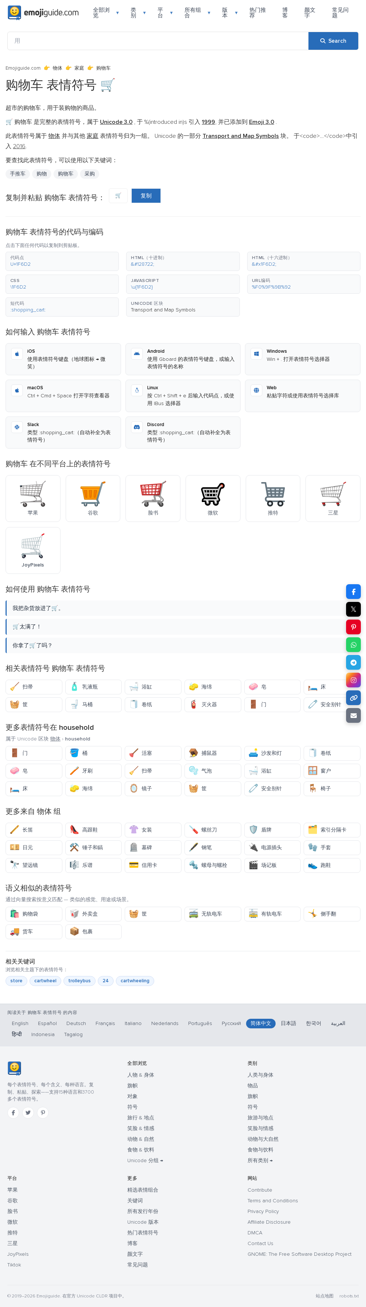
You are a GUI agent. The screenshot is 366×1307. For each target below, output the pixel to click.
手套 (319, 848)
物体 (57, 68)
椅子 (319, 789)
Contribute (260, 1190)
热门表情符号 (142, 1233)
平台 (165, 13)
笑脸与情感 (260, 1128)
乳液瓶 (83, 687)
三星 (12, 1243)
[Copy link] (353, 697)
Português (200, 1023)
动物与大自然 (263, 1139)
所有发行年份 (142, 1211)
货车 (21, 932)
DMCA (255, 1233)
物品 (253, 1086)
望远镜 (24, 865)
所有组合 (197, 13)
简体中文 (261, 1023)
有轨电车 (265, 914)
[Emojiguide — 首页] (14, 1068)
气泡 (200, 771)
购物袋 (24, 914)
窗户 (319, 771)
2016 (19, 146)
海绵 (200, 687)
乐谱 (81, 865)
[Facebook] (13, 1113)
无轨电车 (205, 914)
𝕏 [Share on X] (353, 609)
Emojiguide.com (23, 68)
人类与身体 (260, 1075)
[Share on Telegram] (353, 662)
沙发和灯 (265, 753)
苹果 (12, 1190)
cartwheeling (135, 981)
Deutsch (76, 1023)
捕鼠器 (203, 753)
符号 (132, 1107)
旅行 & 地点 (140, 1118)
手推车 (17, 174)
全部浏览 (106, 13)
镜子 (140, 789)
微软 (12, 1222)
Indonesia (43, 1034)
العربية (338, 1023)
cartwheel (45, 981)
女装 (140, 830)
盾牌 (260, 830)
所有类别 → (260, 1160)
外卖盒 (83, 914)
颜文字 (309, 13)
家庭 (79, 68)
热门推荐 (257, 13)
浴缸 (140, 687)
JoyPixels (18, 1254)
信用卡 (143, 865)
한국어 (313, 1023)
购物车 (65, 174)
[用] (158, 41)
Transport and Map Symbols (163, 310)
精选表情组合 (142, 1190)
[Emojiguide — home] (43, 13)
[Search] (333, 41)
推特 (12, 1233)
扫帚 (21, 687)
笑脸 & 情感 (140, 1128)
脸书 (12, 1211)
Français (105, 1023)
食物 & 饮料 (140, 1150)
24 (106, 981)
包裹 (81, 932)
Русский (231, 1023)
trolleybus (79, 981)
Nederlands (165, 1023)
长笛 (21, 830)
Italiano (133, 1023)
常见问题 (340, 13)
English (20, 1023)
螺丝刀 (203, 830)
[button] (62, 261)
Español (47, 1023)
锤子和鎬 (86, 848)
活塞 (140, 753)
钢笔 (200, 848)
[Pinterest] (43, 1113)
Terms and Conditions (273, 1201)
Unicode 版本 (143, 1222)
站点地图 (325, 1296)
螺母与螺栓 (208, 865)
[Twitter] (28, 1113)
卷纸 (140, 705)
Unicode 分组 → (145, 1160)
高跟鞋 (83, 830)
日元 (21, 848)
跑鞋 (319, 865)
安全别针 (324, 705)
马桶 (81, 705)
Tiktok (14, 1265)
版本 (229, 13)
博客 (285, 13)
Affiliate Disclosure (269, 1222)
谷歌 (12, 1201)
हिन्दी (17, 1034)
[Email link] (353, 715)
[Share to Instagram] (353, 680)
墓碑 (140, 848)
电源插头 (265, 848)
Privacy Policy (263, 1211)
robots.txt (349, 1296)
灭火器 (203, 705)
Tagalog (73, 1034)
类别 (138, 13)
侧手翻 (322, 914)
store (16, 981)
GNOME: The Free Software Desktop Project (300, 1254)
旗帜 (132, 1086)
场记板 (262, 865)
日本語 (288, 1023)
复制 (146, 195)
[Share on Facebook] (353, 591)
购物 (42, 174)
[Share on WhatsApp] (353, 644)
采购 (89, 174)
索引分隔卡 (327, 830)
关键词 (135, 1201)
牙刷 (81, 771)
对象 (132, 1096)
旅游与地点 (260, 1118)
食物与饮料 (260, 1150)
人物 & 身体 (140, 1075)
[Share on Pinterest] (353, 627)
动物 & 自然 (140, 1139)
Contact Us (260, 1243)
